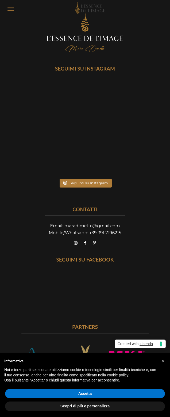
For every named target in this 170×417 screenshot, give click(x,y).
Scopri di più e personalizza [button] (85, 406)
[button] (163, 361)
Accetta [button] (85, 393)
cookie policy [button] (117, 375)
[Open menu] (10, 9)
